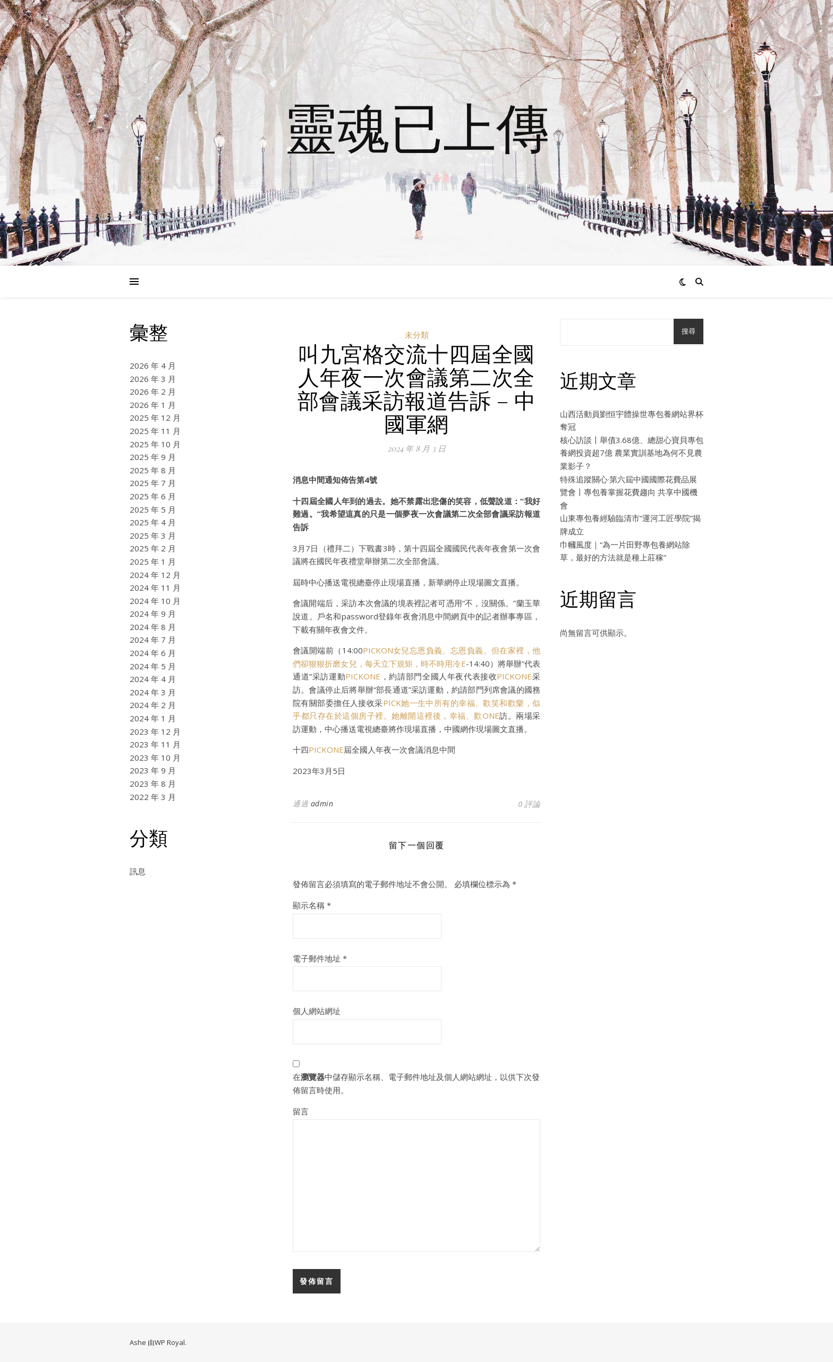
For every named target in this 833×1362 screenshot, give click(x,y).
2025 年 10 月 (155, 444)
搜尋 (688, 331)
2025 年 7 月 (153, 483)
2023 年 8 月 (153, 783)
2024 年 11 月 (155, 587)
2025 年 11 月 (155, 430)
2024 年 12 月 (155, 574)
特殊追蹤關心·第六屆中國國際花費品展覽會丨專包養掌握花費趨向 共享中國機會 (629, 492)
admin (322, 803)
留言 (301, 1111)
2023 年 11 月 (155, 744)
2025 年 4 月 (153, 522)
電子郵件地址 (320, 958)
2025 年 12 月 (155, 417)
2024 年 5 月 (153, 666)
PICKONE (362, 676)
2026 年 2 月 (153, 391)
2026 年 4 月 (153, 365)
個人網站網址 (317, 1011)
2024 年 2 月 (153, 705)
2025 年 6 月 (153, 496)
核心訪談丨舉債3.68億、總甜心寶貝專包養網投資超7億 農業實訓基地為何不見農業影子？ (631, 453)
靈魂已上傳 (416, 126)
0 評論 (529, 803)
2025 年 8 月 (153, 470)
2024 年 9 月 (153, 613)
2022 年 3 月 (153, 796)
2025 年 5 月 (153, 509)
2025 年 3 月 (153, 535)
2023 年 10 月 (155, 757)
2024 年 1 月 (153, 718)
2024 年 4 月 (153, 679)
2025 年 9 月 (153, 457)
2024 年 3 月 (153, 692)
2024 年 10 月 (155, 600)
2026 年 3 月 (153, 378)
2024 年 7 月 (153, 639)
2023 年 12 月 (155, 731)
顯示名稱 (312, 905)
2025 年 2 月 (153, 548)
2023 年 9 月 (153, 770)
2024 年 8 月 (153, 627)
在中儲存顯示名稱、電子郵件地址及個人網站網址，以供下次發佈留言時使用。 (416, 1083)
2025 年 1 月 (153, 561)
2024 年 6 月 (153, 653)
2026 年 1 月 (153, 404)
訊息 (138, 871)
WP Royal (170, 1342)
